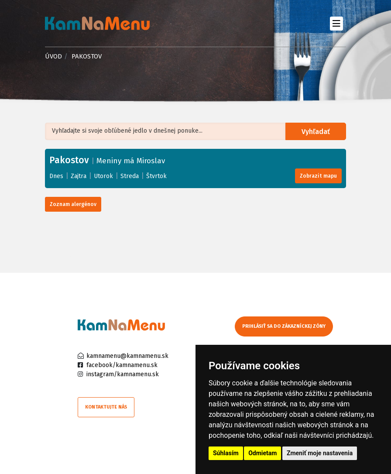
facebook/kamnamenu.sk (122, 365)
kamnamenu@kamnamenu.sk (127, 356)
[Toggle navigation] (336, 23)
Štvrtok (156, 176)
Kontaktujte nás (106, 407)
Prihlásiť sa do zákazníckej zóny (284, 326)
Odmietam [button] (262, 453)
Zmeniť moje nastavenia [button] (320, 453)
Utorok (103, 176)
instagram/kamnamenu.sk (122, 374)
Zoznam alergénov (73, 204)
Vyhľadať (316, 131)
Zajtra (78, 176)
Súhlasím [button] (226, 453)
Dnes (56, 176)
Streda (129, 176)
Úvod (53, 56)
